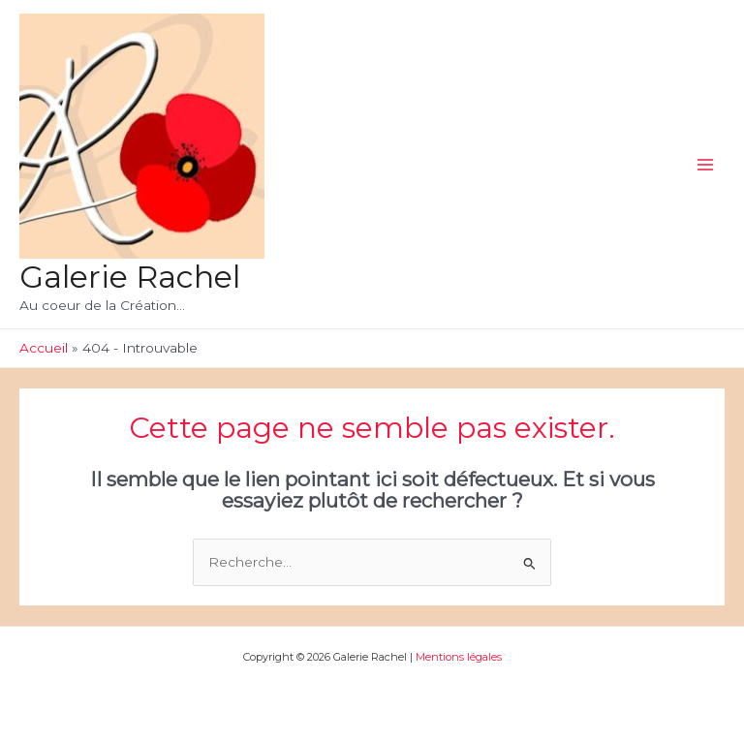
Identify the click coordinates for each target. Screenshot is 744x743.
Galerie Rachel (129, 276)
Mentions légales (457, 657)
